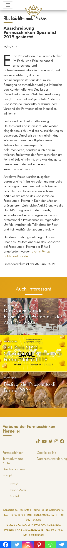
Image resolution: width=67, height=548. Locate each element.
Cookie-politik (46, 452)
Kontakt (15, 496)
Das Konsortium (14, 469)
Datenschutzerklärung (52, 458)
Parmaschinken (13, 452)
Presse (14, 484)
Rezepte (8, 475)
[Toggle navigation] (8, 5)
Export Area (18, 490)
